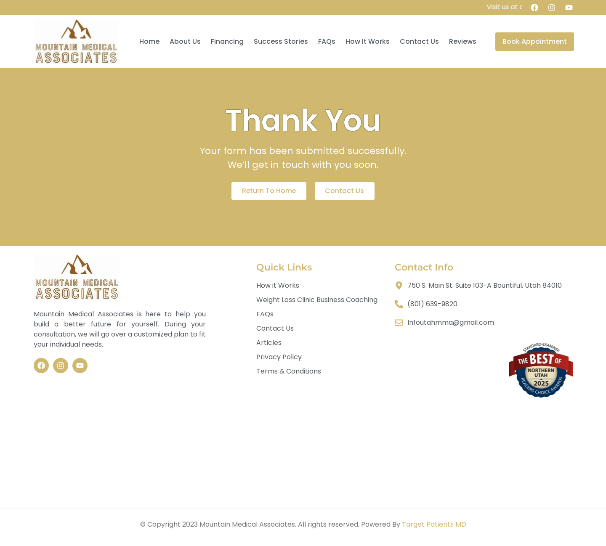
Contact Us (419, 41)
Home (149, 41)
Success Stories (281, 41)
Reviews (462, 41)
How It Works (368, 41)
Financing (227, 41)
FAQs (326, 41)
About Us (185, 41)
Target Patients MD (434, 524)
